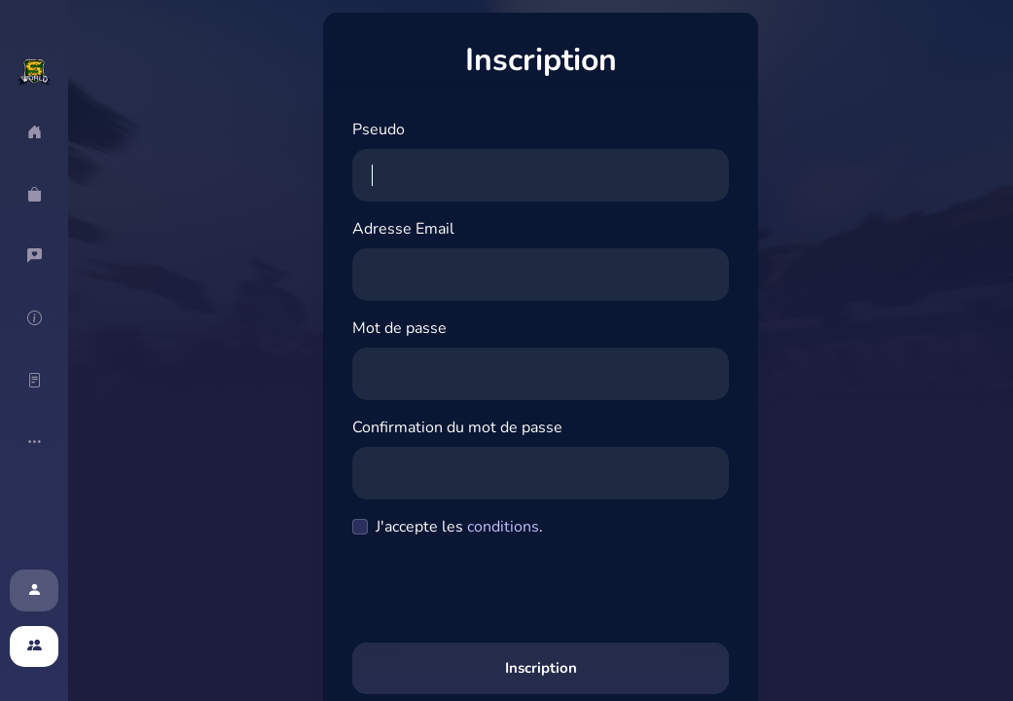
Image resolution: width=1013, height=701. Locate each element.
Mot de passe (399, 328)
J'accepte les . (459, 526)
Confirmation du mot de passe (457, 427)
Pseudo (378, 129)
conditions (503, 526)
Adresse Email (403, 229)
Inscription (541, 668)
